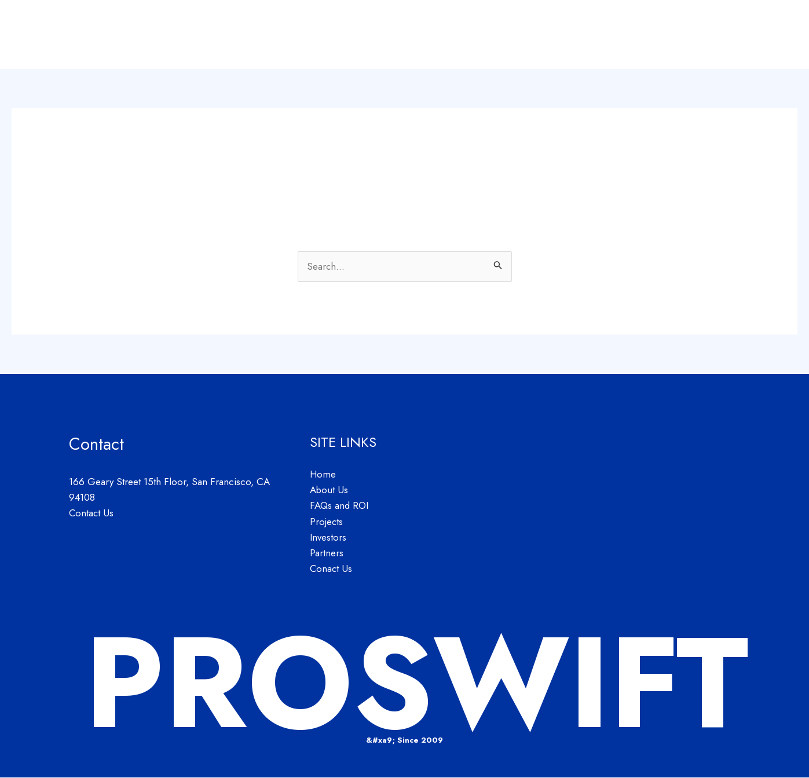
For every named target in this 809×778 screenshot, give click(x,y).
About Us (329, 490)
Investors (664, 35)
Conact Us (331, 569)
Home (435, 35)
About (480, 35)
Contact (771, 35)
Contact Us (92, 513)
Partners (718, 35)
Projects (609, 35)
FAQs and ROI (543, 35)
